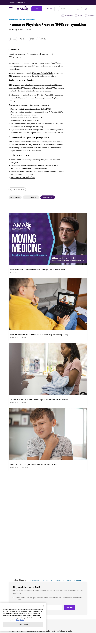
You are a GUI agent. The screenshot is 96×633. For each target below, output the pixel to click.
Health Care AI (59, 580)
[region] (23, 617)
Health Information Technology (40, 580)
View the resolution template (22, 121)
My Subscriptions (69, 15)
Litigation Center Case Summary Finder (27, 171)
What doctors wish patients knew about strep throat (33, 464)
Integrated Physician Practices (22, 20)
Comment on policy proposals (39, 54)
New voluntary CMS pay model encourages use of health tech (37, 269)
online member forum (54, 132)
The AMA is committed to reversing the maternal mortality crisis (39, 399)
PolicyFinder (16, 115)
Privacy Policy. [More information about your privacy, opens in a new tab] (20, 620)
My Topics (80, 15)
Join (37, 9)
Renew (49, 9)
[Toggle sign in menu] (86, 8)
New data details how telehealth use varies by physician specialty (39, 334)
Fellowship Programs (74, 580)
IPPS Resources (15, 197)
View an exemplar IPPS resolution (24, 118)
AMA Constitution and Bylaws (23, 177)
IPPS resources (14, 57)
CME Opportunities (31, 197)
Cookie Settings (23, 624)
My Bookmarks (91, 15)
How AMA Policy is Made (42, 73)
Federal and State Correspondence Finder (28, 165)
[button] (48, 2)
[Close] (43, 606)
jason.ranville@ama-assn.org (31, 126)
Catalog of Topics (47, 197)
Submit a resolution (17, 54)
